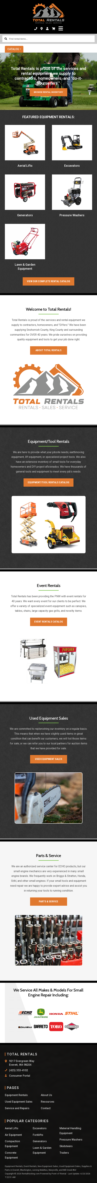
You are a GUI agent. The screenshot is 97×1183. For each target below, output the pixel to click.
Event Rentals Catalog (48, 621)
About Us (46, 1095)
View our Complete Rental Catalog (48, 281)
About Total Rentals (48, 350)
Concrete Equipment (11, 1155)
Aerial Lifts (11, 1128)
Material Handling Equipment (70, 1131)
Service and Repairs (17, 1108)
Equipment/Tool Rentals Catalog (48, 482)
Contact (46, 1108)
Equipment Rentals (16, 1095)
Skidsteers (66, 1146)
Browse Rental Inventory (48, 92)
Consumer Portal (19, 1075)
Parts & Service (48, 901)
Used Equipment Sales (48, 759)
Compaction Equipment (12, 1144)
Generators (40, 1141)
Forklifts (38, 1134)
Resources (47, 1101)
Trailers (64, 1152)
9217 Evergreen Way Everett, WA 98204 (21, 1062)
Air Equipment (13, 1134)
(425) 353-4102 (18, 1070)
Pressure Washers (71, 1139)
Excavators (40, 1128)
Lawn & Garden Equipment (42, 1150)
